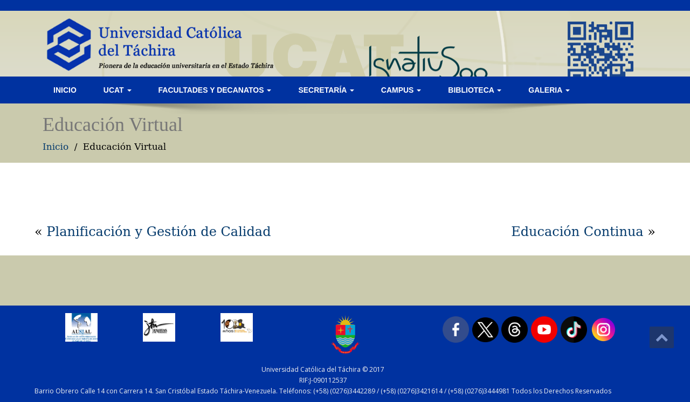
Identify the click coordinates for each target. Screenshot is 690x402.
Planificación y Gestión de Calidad (158, 231)
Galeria (548, 90)
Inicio (65, 90)
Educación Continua (577, 231)
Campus (401, 90)
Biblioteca (474, 90)
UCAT (118, 90)
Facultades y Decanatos (215, 90)
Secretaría (326, 90)
